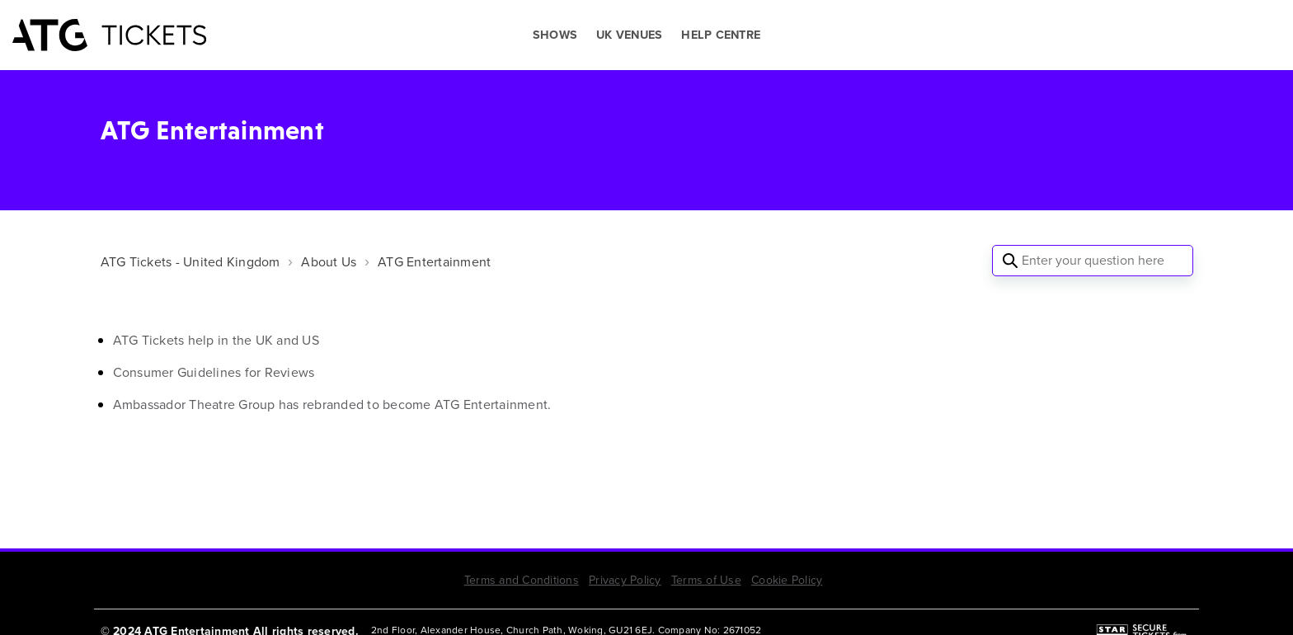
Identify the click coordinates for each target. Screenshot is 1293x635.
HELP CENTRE (720, 35)
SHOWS (555, 35)
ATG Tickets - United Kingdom (190, 261)
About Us (328, 261)
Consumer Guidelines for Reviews (214, 372)
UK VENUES (629, 35)
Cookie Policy (786, 580)
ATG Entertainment (434, 261)
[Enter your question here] (1092, 260)
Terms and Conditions (521, 580)
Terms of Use (706, 580)
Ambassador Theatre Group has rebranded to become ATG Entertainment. (332, 404)
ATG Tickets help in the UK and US (216, 340)
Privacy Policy (625, 580)
